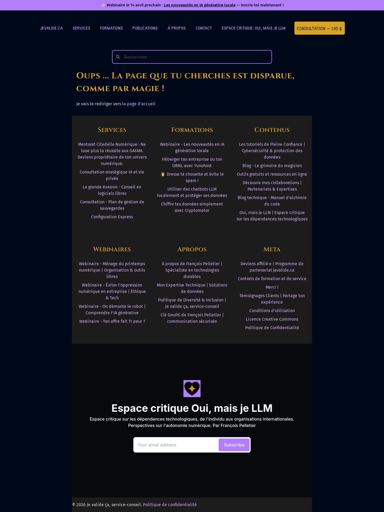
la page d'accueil (138, 103)
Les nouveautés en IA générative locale (199, 5)
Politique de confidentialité (170, 504)
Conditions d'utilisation (272, 310)
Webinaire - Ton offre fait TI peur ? (112, 321)
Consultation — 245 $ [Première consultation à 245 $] (319, 28)
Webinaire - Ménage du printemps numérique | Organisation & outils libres (112, 270)
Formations (111, 28)
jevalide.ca (51, 28)
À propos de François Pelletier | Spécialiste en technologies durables (192, 270)
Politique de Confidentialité (272, 327)
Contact (204, 28)
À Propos (177, 28)
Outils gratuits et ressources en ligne (272, 174)
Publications (145, 28)
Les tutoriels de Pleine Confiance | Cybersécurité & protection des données (272, 151)
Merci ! (272, 287)
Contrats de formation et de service (272, 278)
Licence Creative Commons (272, 319)
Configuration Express (112, 216)
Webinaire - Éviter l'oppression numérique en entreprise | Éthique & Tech (112, 291)
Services (81, 28)
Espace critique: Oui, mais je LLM (254, 28)
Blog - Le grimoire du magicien (272, 165)
